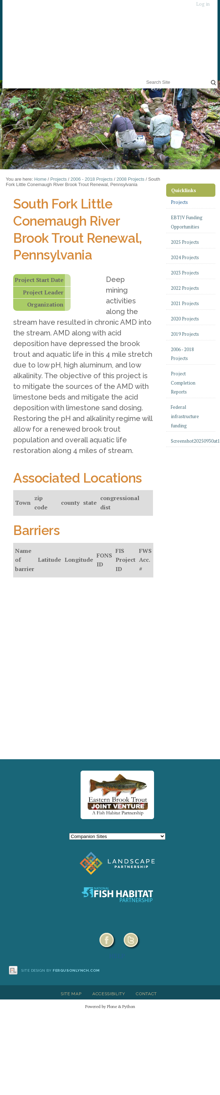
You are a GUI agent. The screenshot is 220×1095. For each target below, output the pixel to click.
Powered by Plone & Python (110, 1006)
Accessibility (108, 993)
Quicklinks (183, 190)
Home (40, 179)
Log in (203, 4)
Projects (58, 179)
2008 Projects (130, 179)
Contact (146, 993)
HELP (117, 955)
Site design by (60, 970)
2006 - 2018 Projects (92, 179)
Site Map (71, 993)
